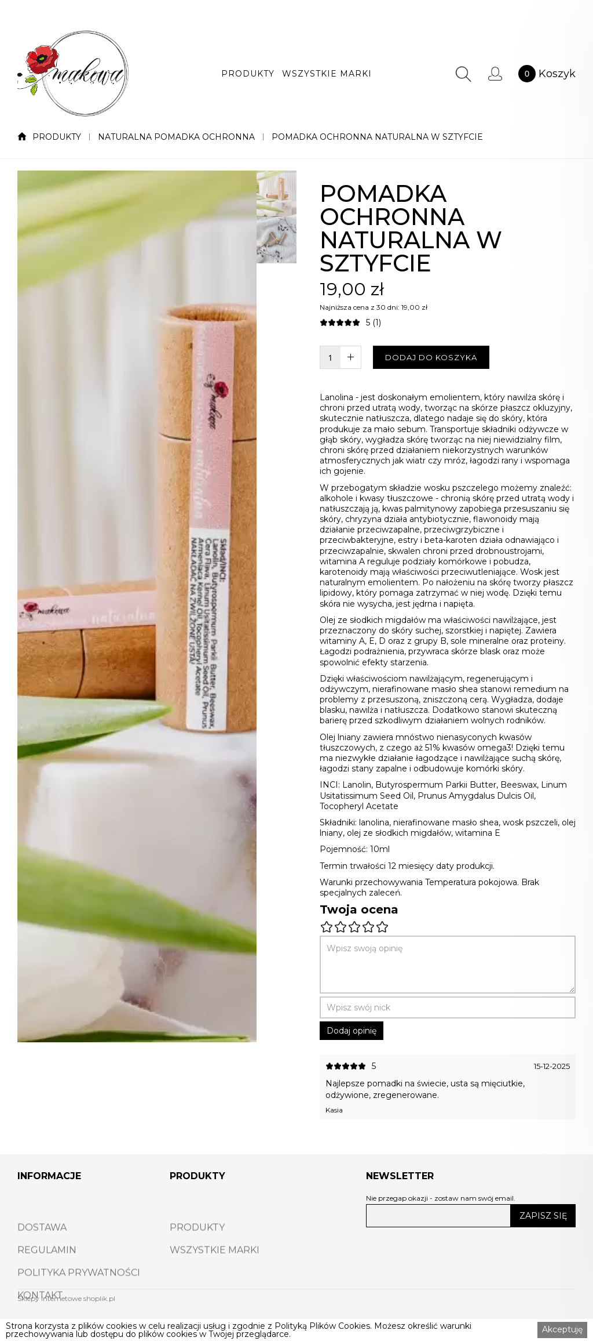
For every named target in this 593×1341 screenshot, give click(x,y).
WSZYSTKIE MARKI (327, 74)
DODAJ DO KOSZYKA (431, 357)
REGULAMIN (46, 1273)
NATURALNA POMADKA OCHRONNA (176, 137)
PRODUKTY (247, 74)
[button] (247, 73)
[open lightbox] (137, 606)
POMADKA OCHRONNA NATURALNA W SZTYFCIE (377, 137)
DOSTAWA (42, 1250)
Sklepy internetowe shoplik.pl (66, 1298)
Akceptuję (562, 1329)
